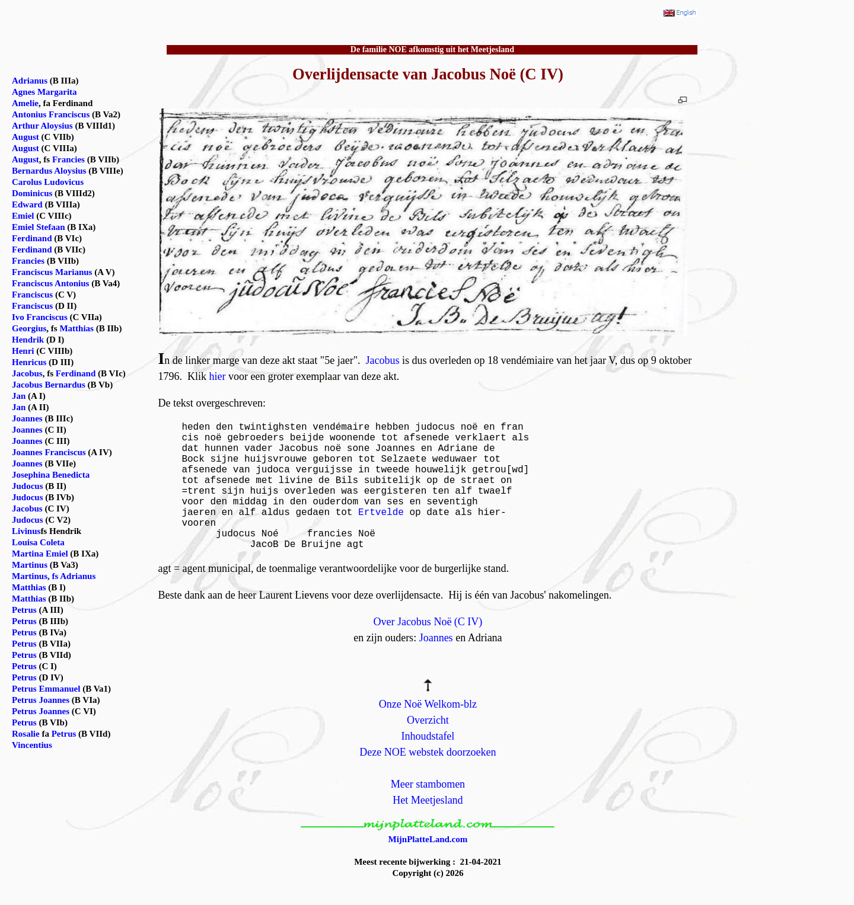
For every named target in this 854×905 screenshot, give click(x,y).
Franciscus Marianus (52, 272)
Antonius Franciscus (51, 114)
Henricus (29, 362)
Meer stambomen (428, 784)
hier (217, 376)
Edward (27, 204)
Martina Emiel (40, 553)
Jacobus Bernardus (48, 384)
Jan (19, 396)
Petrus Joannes (40, 700)
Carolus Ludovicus (48, 182)
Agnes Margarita (44, 92)
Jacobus (383, 360)
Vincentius (32, 745)
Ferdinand (32, 238)
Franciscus (32, 294)
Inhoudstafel (427, 736)
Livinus (26, 531)
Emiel (23, 215)
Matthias (76, 328)
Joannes (436, 638)
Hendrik (28, 339)
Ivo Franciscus (40, 317)
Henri (23, 351)
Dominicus (32, 193)
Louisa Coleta (38, 542)
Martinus (29, 565)
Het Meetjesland (428, 800)
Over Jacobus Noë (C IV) (427, 622)
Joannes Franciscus (49, 452)
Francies (68, 159)
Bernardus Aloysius (49, 170)
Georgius (29, 328)
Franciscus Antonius (50, 283)
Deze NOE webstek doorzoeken (427, 752)
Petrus (24, 610)
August (25, 137)
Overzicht (428, 720)
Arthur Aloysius (42, 125)
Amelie (25, 103)
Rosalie (26, 733)
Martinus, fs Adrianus (53, 576)
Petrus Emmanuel (46, 688)
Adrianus (29, 80)
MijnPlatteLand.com (428, 839)
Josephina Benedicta (51, 474)
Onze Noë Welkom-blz (428, 704)
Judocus (27, 486)
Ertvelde (381, 512)
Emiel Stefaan (38, 227)
